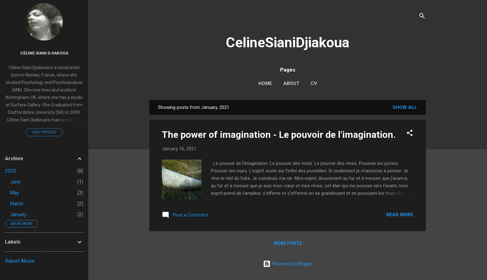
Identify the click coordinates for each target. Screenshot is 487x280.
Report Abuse (20, 261)
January (18, 214)
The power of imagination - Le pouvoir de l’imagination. (279, 134)
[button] (409, 134)
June (15, 182)
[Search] (422, 16)
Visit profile (44, 132)
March (16, 204)
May (14, 193)
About (291, 83)
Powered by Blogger (287, 264)
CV (314, 83)
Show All (405, 107)
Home (265, 83)
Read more (399, 214)
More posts (288, 243)
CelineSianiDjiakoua (287, 42)
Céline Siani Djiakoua (44, 52)
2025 (10, 171)
